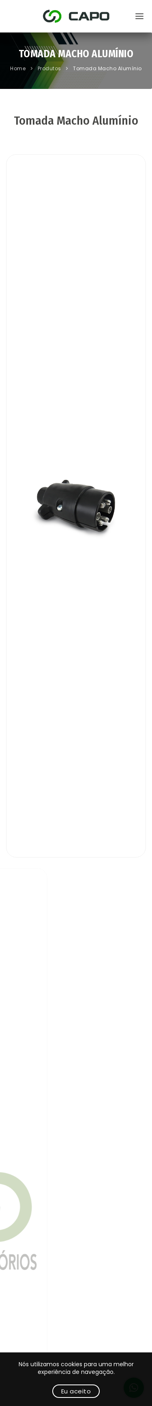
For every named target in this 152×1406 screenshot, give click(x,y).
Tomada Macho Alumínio (107, 68)
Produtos (50, 68)
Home (18, 68)
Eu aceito (76, 1391)
